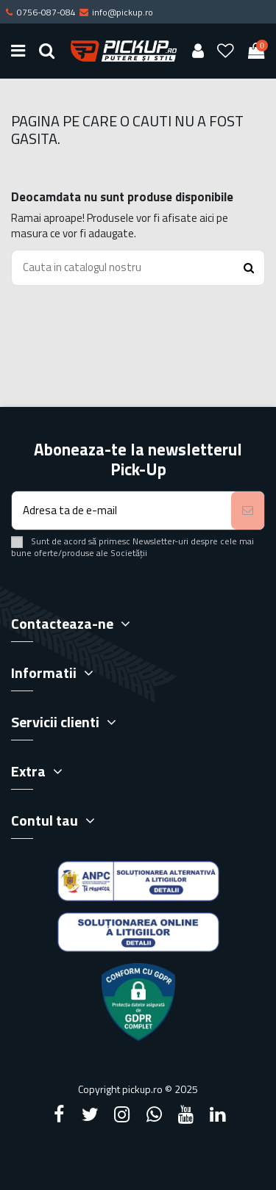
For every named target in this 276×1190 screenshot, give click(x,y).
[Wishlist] (225, 51)
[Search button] (249, 268)
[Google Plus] (154, 1114)
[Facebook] (59, 1114)
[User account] (197, 51)
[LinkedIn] (217, 1114)
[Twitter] (90, 1114)
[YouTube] (185, 1114)
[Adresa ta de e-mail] (121, 510)
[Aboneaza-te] (247, 510)
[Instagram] (122, 1114)
